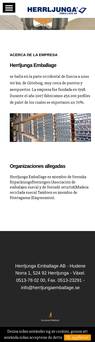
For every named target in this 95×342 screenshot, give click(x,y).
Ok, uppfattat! (77, 337)
